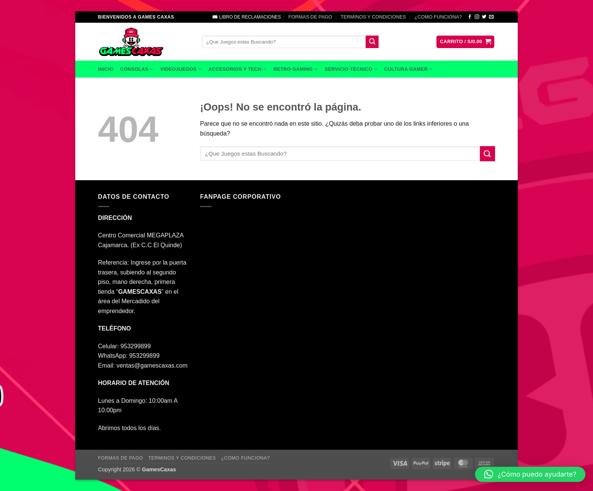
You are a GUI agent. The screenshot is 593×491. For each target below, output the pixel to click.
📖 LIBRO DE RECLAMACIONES (246, 17)
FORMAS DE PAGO (310, 17)
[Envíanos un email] (491, 17)
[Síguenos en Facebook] (469, 17)
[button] (465, 42)
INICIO (105, 69)
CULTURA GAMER (408, 69)
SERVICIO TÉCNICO (350, 69)
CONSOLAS (137, 69)
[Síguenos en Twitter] (484, 17)
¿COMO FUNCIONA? (438, 17)
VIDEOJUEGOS (181, 69)
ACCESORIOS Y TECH (237, 69)
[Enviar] (372, 42)
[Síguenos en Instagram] (477, 17)
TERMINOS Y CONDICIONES (373, 17)
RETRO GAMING (295, 69)
